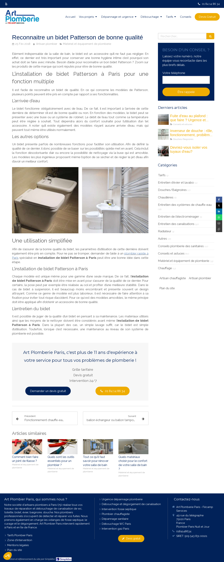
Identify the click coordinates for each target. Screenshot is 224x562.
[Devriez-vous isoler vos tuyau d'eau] (163, 151)
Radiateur (164, 231)
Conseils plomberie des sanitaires (181, 246)
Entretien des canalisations (176, 224)
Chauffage (165, 268)
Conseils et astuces (171, 253)
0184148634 (183, 531)
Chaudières (165, 197)
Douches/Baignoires (172, 190)
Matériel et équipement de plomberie (183, 261)
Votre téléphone (173, 73)
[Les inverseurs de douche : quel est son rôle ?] (163, 134)
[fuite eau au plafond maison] (163, 119)
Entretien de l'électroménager (178, 216)
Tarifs (161, 175)
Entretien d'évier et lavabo (176, 182)
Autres (162, 238)
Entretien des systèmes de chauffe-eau (185, 204)
